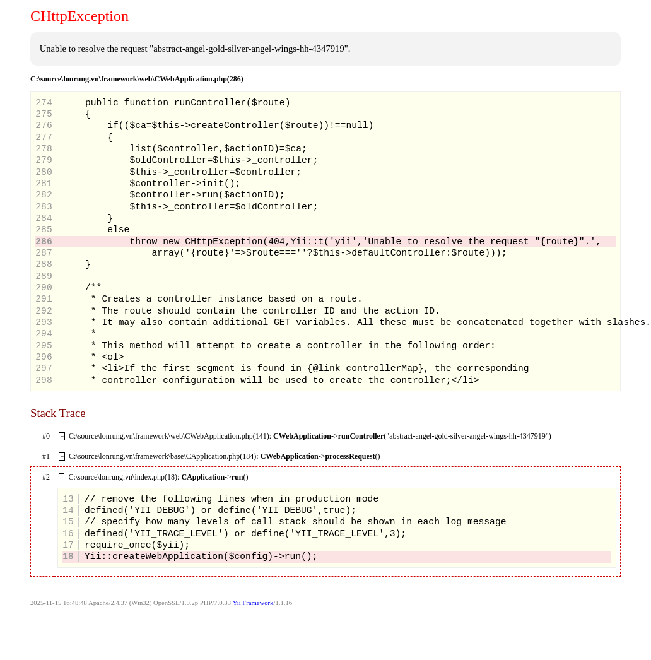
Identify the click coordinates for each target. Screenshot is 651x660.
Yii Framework (253, 602)
